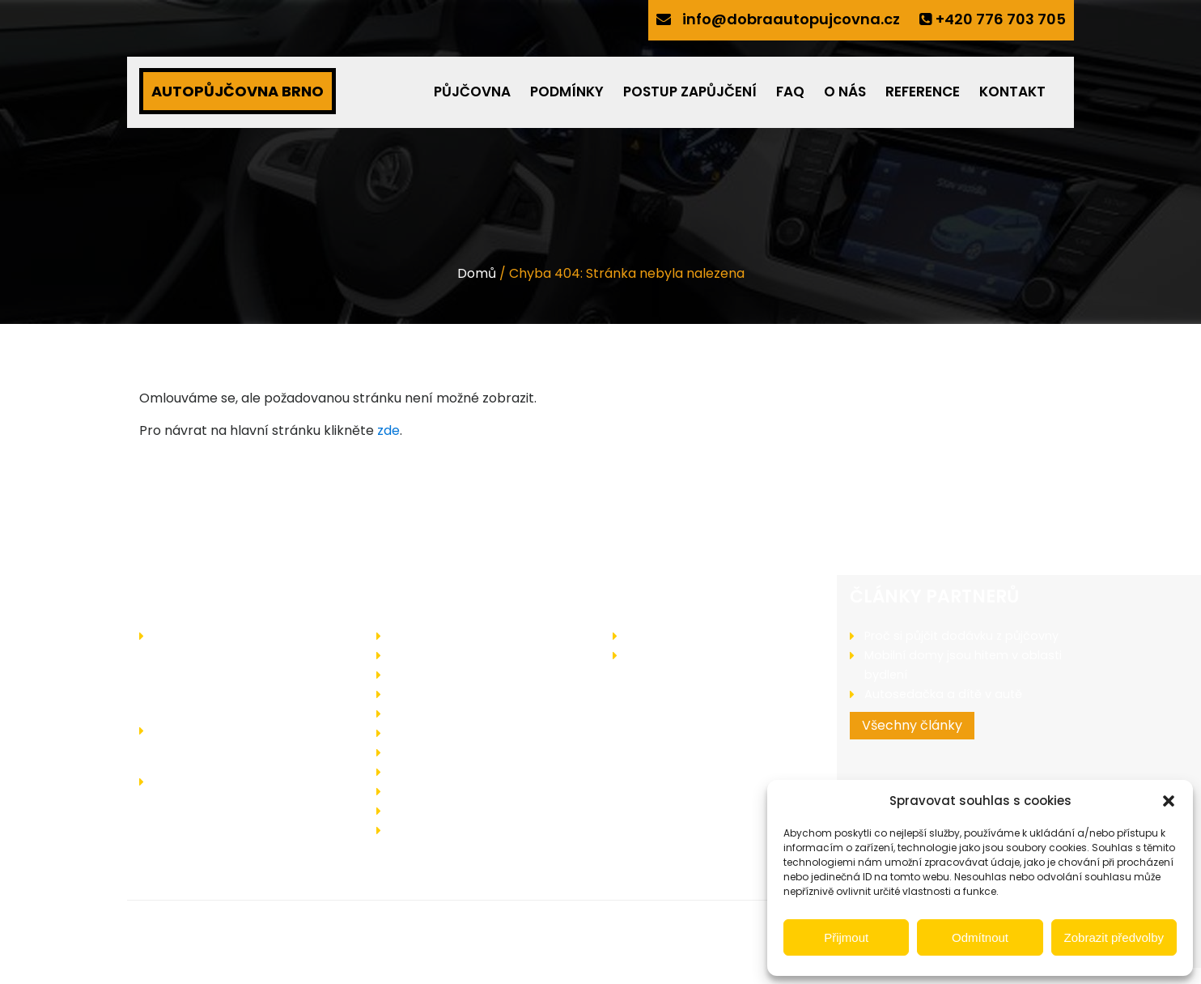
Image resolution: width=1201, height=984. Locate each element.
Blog (640, 654)
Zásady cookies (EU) (452, 829)
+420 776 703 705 (1001, 19)
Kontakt (1012, 91)
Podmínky (567, 91)
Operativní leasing (445, 732)
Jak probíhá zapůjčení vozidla (480, 674)
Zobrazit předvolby (1114, 937)
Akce (405, 654)
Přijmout (846, 937)
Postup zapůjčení (690, 91)
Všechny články (912, 744)
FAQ (790, 91)
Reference (922, 91)
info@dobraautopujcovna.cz (791, 19)
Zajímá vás (660, 635)
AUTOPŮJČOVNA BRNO (237, 91)
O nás (845, 91)
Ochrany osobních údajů (464, 810)
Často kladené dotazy (458, 751)
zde (388, 430)
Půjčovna (472, 91)
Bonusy (412, 713)
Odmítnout (980, 937)
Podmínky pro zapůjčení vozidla (485, 693)
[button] (1169, 801)
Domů (476, 273)
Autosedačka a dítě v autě (944, 713)
